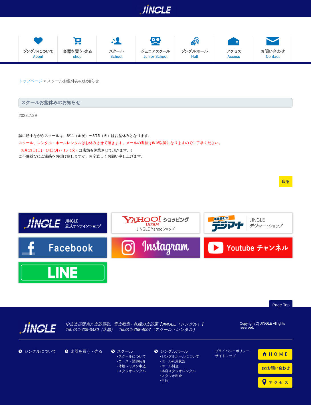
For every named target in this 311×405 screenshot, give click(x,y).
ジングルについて (40, 351)
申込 (164, 381)
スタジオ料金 (171, 376)
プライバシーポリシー (232, 351)
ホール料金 (170, 366)
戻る (286, 181)
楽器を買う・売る (86, 351)
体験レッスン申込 (132, 366)
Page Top (281, 305)
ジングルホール (174, 351)
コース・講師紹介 (132, 361)
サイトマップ (225, 356)
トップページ (31, 81)
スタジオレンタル (132, 371)
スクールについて (132, 356)
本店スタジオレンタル (178, 371)
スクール (125, 351)
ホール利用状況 (173, 361)
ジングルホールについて (180, 356)
